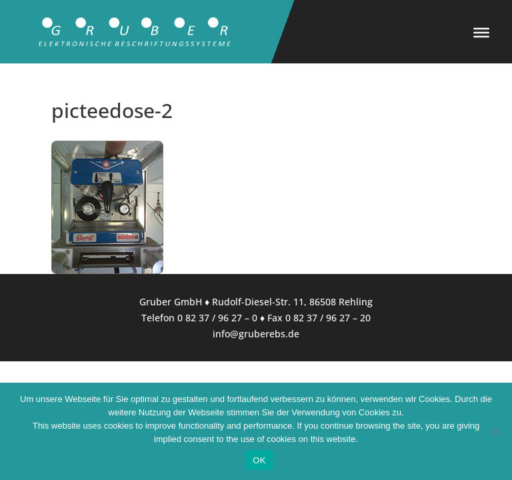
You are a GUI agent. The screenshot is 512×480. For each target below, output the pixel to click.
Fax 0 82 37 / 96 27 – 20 (319, 317)
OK (259, 460)
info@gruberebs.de (256, 333)
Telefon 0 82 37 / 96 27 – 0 (199, 317)
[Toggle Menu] (481, 32)
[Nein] (495, 431)
